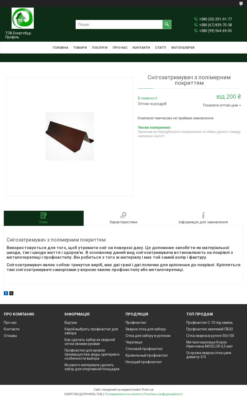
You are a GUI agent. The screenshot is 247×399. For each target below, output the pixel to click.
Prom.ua (147, 389)
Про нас (120, 47)
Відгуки (71, 323)
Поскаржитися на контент (123, 394)
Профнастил (136, 323)
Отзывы (10, 336)
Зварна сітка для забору (146, 329)
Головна (60, 47)
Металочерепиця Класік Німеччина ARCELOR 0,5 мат (209, 344)
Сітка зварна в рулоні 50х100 (210, 336)
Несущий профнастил (144, 362)
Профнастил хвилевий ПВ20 (209, 329)
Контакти (141, 47)
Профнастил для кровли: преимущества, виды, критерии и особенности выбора (92, 354)
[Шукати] (167, 24)
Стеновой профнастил (144, 349)
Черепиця (134, 342)
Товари (80, 47)
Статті (160, 47)
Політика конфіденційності (163, 394)
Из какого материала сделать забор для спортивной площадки (92, 367)
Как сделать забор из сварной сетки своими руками (90, 342)
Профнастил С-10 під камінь (209, 323)
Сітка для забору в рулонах (148, 336)
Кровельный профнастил (147, 355)
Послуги (100, 47)
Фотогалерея (183, 47)
